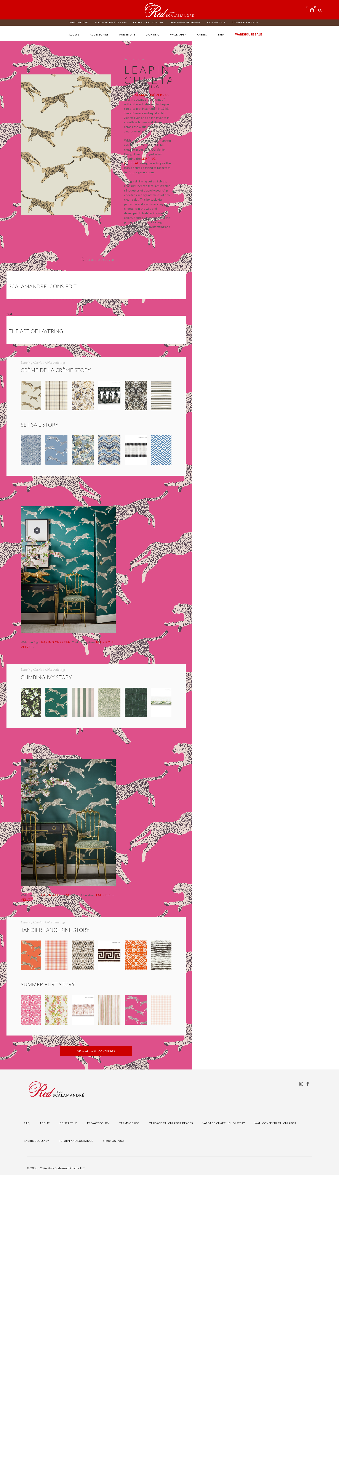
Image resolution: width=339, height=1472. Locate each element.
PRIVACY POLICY (98, 1419)
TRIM (221, 34)
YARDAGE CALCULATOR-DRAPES (171, 1419)
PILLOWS (73, 34)
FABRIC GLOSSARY (36, 1437)
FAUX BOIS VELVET (123, 762)
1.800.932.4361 (114, 1437)
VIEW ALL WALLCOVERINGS (169, 1348)
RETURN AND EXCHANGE (76, 1437)
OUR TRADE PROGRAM (185, 22)
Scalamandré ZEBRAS (110, 22)
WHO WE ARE (78, 22)
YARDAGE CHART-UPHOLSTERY (224, 1419)
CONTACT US (216, 22)
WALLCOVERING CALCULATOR (275, 1419)
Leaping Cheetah (226, 140)
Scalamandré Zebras (236, 109)
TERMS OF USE (129, 1419)
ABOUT (45, 1419)
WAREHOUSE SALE (248, 34)
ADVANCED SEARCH (245, 22)
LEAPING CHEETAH (66, 762)
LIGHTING (153, 34)
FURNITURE (127, 34)
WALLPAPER (178, 34)
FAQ (27, 1419)
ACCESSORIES (99, 34)
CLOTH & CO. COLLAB (148, 22)
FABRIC (202, 34)
